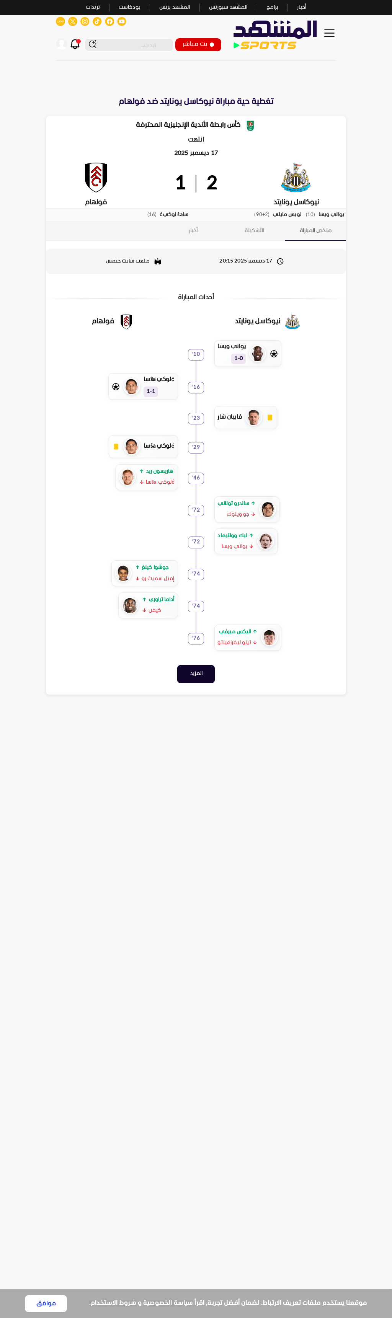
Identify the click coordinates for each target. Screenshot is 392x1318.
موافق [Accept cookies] (46, 1304)
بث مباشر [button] (198, 44)
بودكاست (129, 7)
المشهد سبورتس (228, 7)
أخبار (301, 7)
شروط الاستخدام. (112, 1303)
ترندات (93, 7)
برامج (272, 7)
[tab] (315, 230)
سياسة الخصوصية (168, 1303)
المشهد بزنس (174, 7)
